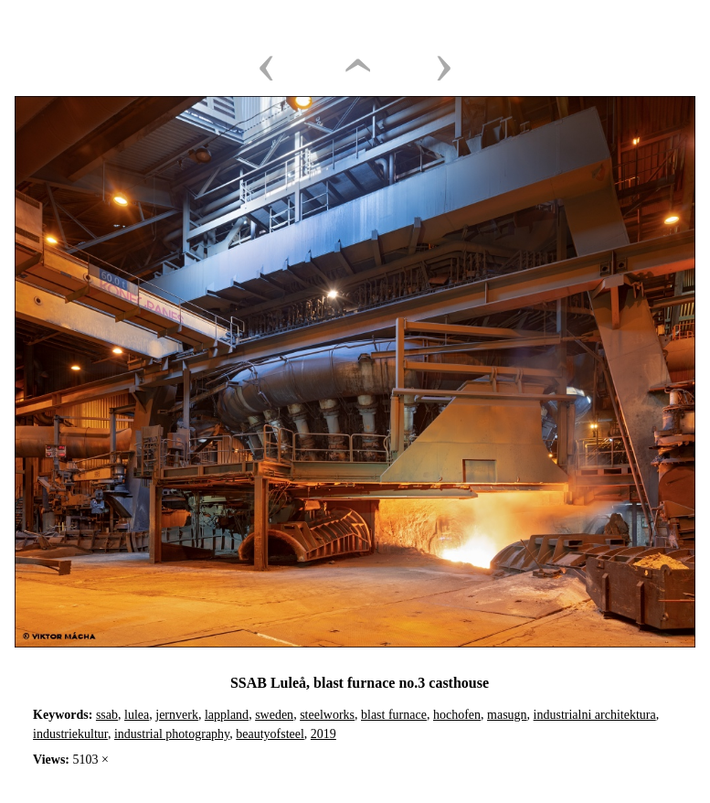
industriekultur (70, 734)
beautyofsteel (270, 734)
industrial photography (171, 734)
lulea (136, 715)
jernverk (176, 715)
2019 (323, 734)
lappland (227, 715)
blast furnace (394, 715)
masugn (507, 715)
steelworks (327, 715)
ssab (107, 715)
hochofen (457, 715)
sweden (274, 715)
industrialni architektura (595, 715)
